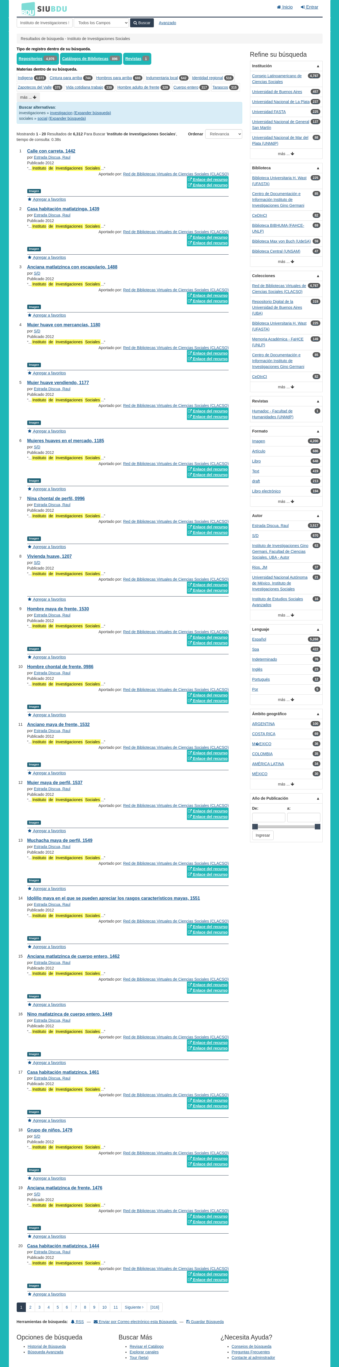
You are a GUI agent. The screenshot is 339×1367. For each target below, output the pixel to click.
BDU (26, 9)
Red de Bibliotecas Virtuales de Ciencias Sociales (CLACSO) (176, 174)
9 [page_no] (94, 1307)
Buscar (141, 23)
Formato (260, 431)
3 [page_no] (39, 1307)
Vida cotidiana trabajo (84, 87)
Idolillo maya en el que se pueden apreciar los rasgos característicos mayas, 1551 (113, 898)
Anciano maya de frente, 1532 (58, 724)
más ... (28, 97)
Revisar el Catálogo (147, 1346)
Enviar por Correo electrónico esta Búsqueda (135, 1321)
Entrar (309, 7)
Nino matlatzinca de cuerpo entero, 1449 (69, 1014)
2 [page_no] (30, 1307)
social (43, 118)
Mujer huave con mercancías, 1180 (63, 324)
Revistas (133, 58)
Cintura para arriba (66, 78)
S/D (37, 273)
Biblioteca (261, 168)
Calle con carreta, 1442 (51, 151)
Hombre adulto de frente (138, 87)
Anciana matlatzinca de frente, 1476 (64, 1187)
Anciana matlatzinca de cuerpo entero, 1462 (73, 956)
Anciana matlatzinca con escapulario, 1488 (72, 267)
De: (255, 808)
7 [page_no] (76, 1307)
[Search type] (101, 23)
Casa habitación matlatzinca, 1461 (63, 1072)
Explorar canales (144, 1352)
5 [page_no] (58, 1307)
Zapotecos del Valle (35, 87)
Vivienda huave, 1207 (49, 556)
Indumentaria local (162, 78)
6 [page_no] (67, 1307)
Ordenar (195, 134)
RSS (77, 1321)
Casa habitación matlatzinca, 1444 (63, 1246)
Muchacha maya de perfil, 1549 (60, 840)
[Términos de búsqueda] (45, 23)
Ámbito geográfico (269, 714)
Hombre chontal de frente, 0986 (60, 666)
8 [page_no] (85, 1307)
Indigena (25, 78)
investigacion (61, 113)
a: (289, 808)
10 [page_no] (104, 1307)
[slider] (255, 826)
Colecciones (263, 276)
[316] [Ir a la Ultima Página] (154, 1307)
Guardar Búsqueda (205, 1321)
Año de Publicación (270, 798)
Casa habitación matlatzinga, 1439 (63, 209)
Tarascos (220, 87)
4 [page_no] (49, 1307)
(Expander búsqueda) (92, 113)
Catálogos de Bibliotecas (85, 58)
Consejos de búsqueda (251, 1346)
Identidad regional (207, 78)
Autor (257, 515)
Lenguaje (260, 629)
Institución (262, 66)
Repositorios (31, 58)
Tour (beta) (139, 1357)
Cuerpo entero (186, 87)
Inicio (285, 7)
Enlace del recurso (207, 179)
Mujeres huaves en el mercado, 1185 (65, 440)
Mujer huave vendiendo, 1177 (58, 382)
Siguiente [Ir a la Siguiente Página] (134, 1307)
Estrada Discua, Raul (52, 157)
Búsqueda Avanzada (45, 1352)
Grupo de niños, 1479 (50, 1130)
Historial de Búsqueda (47, 1346)
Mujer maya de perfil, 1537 (55, 782)
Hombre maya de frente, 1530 (58, 609)
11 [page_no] (115, 1307)
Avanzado (167, 23)
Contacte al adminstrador (253, 1357)
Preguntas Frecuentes (251, 1352)
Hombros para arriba (114, 78)
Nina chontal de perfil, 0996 (56, 498)
